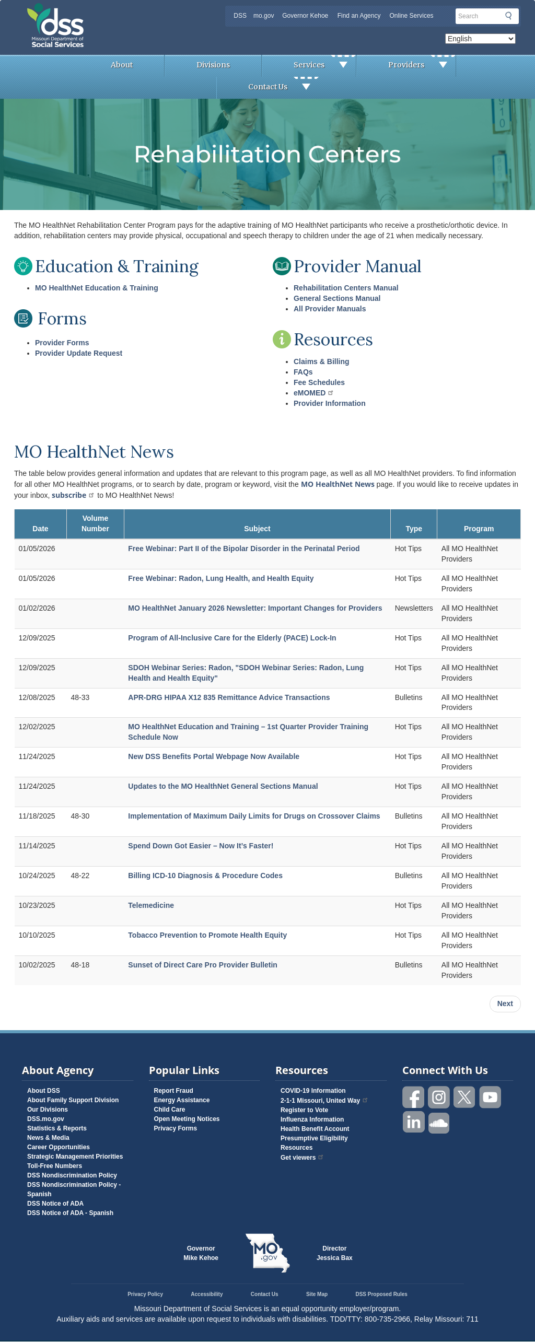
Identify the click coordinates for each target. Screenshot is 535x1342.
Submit (508, 15)
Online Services (412, 15)
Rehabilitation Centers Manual (346, 288)
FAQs (303, 372)
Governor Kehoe (305, 15)
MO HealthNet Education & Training (96, 288)
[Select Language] (480, 38)
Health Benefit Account (315, 1129)
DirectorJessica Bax (335, 1253)
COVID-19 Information (313, 1090)
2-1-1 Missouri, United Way (325, 1100)
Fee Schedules (319, 382)
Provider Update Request (78, 353)
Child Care (169, 1109)
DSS (240, 15)
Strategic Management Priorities (75, 1156)
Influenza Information (312, 1119)
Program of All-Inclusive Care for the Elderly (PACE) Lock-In (232, 638)
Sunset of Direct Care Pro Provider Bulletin (202, 965)
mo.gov (263, 15)
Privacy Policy (145, 1294)
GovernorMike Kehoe (200, 1253)
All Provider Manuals (330, 309)
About (122, 64)
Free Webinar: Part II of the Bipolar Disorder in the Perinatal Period (243, 548)
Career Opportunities (58, 1147)
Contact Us (283, 88)
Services (325, 66)
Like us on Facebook (413, 1097)
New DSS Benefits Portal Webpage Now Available (213, 756)
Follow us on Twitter (464, 1097)
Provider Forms (62, 343)
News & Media (48, 1137)
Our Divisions (47, 1109)
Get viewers (302, 1157)
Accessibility (207, 1294)
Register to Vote (304, 1110)
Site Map (317, 1294)
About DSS (43, 1090)
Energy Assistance (182, 1100)
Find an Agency (359, 15)
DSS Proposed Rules (381, 1294)
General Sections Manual (337, 298)
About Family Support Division (73, 1100)
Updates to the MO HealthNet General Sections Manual (223, 786)
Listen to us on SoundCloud (439, 1122)
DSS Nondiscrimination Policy (72, 1175)
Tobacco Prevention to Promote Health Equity (207, 935)
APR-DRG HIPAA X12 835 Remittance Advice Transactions (229, 697)
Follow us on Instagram (439, 1097)
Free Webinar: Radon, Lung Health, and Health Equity (220, 578)
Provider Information (330, 403)
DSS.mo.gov (45, 1119)
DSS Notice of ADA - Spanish (70, 1213)
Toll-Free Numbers (54, 1166)
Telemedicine (151, 905)
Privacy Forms (175, 1128)
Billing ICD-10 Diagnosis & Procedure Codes (205, 875)
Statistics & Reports (57, 1128)
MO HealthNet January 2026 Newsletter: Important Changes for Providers (255, 608)
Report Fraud (173, 1090)
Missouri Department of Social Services (129, 11)
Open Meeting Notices (187, 1119)
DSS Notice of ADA (55, 1203)
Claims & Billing (322, 361)
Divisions (213, 64)
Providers (422, 66)
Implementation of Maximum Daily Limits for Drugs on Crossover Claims (254, 816)
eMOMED (314, 393)
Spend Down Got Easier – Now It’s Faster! (200, 846)
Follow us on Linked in (413, 1122)
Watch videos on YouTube (490, 1097)
